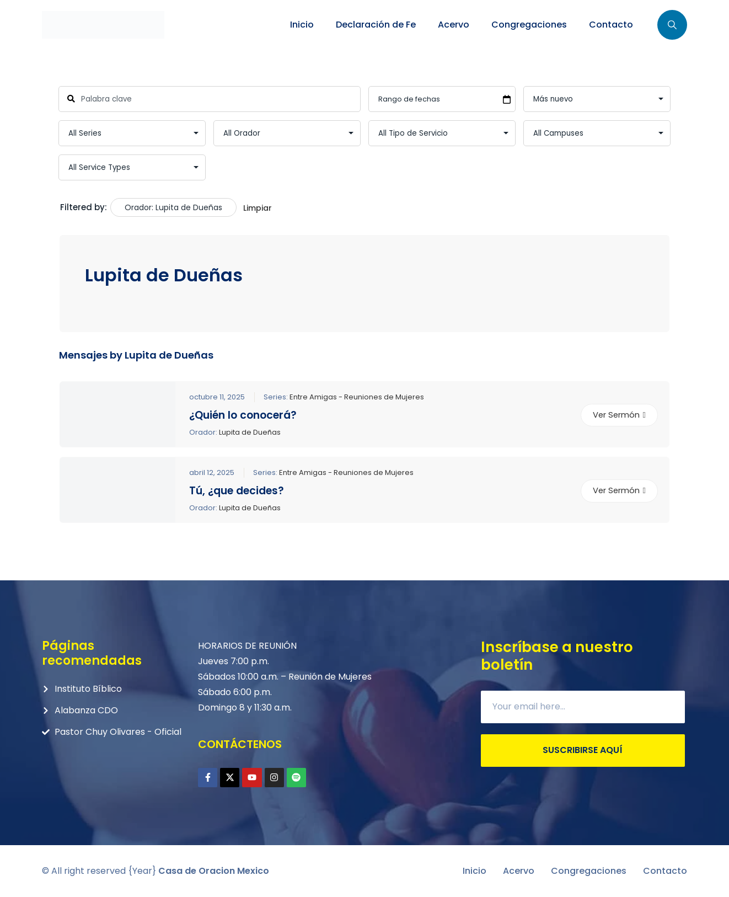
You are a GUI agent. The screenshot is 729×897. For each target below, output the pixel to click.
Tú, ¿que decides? (236, 490)
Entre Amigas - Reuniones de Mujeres (357, 396)
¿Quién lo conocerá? (243, 414)
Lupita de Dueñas (250, 432)
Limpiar (257, 207)
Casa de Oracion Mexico (213, 870)
